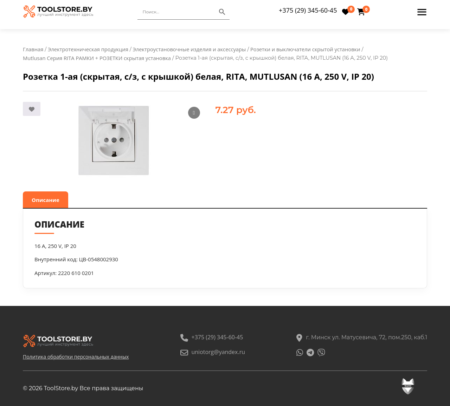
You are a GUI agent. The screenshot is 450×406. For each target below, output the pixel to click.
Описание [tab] (45, 199)
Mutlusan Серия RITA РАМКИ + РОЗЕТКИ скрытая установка (97, 58)
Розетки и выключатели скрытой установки (306, 49)
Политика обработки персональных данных (76, 356)
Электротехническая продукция (88, 49)
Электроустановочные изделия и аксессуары (189, 49)
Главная (33, 49)
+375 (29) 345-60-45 (308, 10)
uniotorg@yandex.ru (212, 352)
